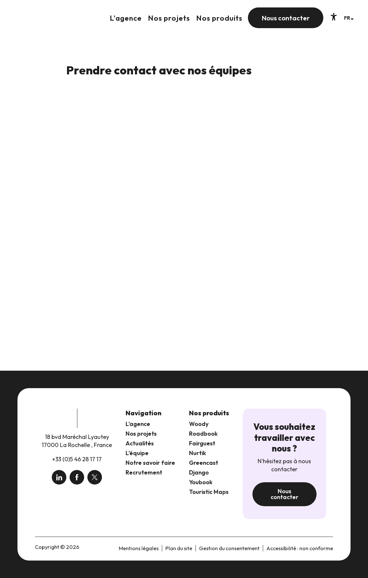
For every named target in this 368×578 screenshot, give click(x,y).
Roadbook (203, 433)
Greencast (203, 462)
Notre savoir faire (150, 462)
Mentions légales (139, 548)
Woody (198, 424)
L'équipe (137, 453)
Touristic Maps (209, 492)
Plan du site (178, 548)
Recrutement (144, 472)
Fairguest (202, 443)
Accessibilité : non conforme (299, 548)
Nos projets (141, 433)
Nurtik (197, 453)
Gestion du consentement (229, 548)
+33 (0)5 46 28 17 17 (77, 459)
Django (199, 472)
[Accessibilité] (333, 16)
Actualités (140, 443)
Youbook (201, 482)
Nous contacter (284, 494)
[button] (348, 18)
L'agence (138, 424)
